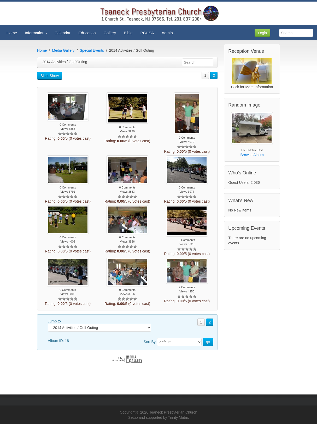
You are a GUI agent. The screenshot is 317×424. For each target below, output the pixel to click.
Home (42, 50)
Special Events (92, 50)
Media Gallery (63, 50)
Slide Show (49, 76)
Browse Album (251, 155)
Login (262, 33)
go (208, 342)
